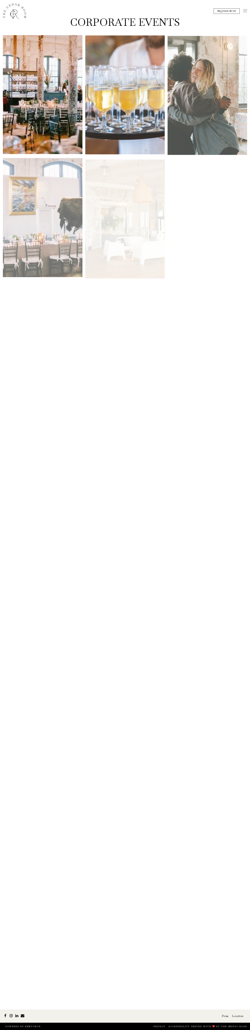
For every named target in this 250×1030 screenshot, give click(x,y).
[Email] (22, 1016)
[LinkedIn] (17, 1016)
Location (237, 1016)
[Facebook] (5, 1016)
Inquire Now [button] (226, 11)
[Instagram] (11, 1016)
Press (225, 1016)
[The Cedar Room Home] (15, 11)
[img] (42, 96)
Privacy (159, 1026)
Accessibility (179, 1026)
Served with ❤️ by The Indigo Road (219, 1026)
